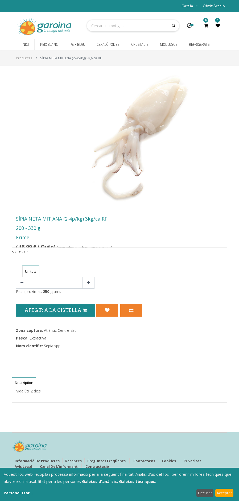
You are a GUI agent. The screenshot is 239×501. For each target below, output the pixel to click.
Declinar (205, 492)
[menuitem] (25, 44)
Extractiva (38, 338)
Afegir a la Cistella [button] (55, 310)
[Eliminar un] (22, 283)
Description (24, 382)
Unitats (30, 271)
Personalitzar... (18, 492)
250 (46, 291)
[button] (191, 27)
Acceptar (224, 492)
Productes (24, 58)
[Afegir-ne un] (88, 283)
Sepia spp (52, 345)
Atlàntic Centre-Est (60, 330)
